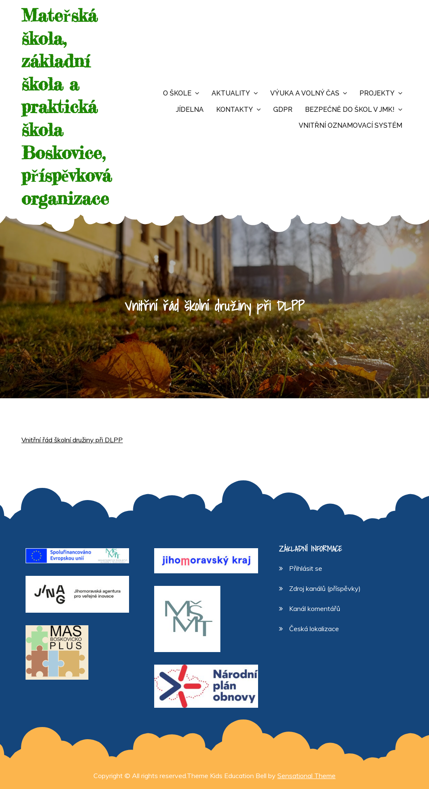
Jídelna (190, 109)
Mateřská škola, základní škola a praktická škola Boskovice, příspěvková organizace (66, 107)
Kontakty (234, 109)
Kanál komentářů (314, 608)
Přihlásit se (305, 568)
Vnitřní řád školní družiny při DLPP (72, 440)
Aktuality (231, 93)
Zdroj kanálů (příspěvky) (325, 588)
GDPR (282, 109)
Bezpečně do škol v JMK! (350, 109)
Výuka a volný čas (304, 93)
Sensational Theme (306, 775)
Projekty (377, 93)
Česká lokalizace (314, 628)
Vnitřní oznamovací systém (350, 125)
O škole (177, 93)
